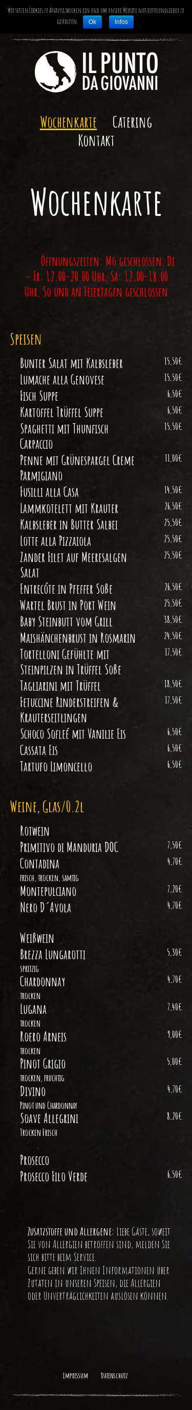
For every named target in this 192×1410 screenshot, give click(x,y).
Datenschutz (114, 1375)
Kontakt (96, 140)
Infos (121, 22)
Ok (92, 22)
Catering (132, 122)
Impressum (75, 1375)
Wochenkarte (68, 122)
